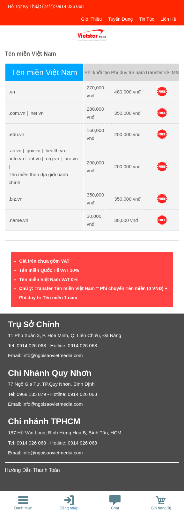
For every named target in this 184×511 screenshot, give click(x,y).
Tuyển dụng (120, 19)
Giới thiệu (91, 19)
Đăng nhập (69, 508)
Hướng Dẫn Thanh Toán (32, 470)
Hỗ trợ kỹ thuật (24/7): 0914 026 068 (46, 6)
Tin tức (146, 19)
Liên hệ (168, 19)
